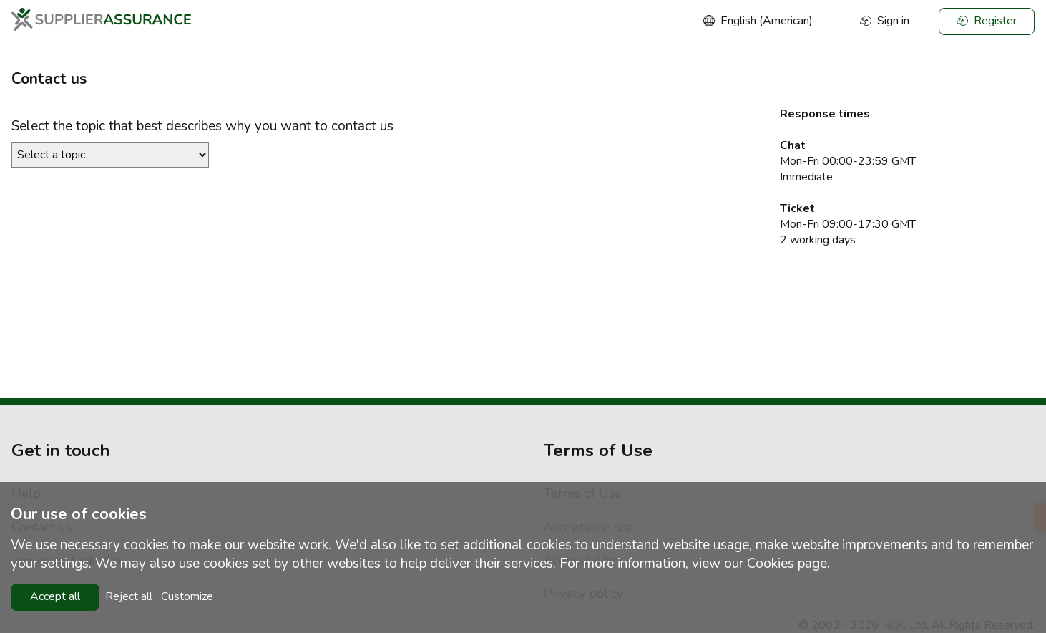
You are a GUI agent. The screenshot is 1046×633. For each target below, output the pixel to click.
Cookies (770, 563)
